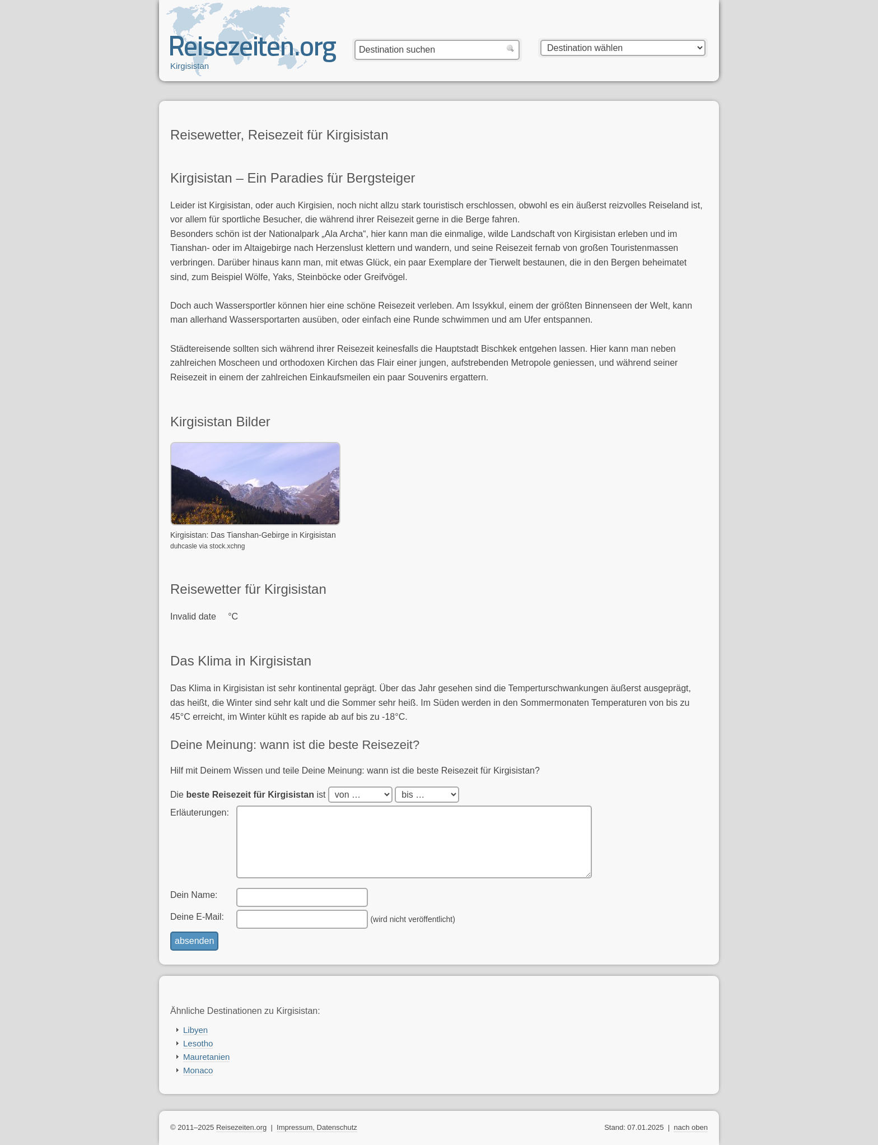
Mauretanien (206, 1057)
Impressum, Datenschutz (317, 1127)
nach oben (691, 1127)
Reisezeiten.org (241, 1127)
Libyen (195, 1030)
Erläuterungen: (199, 812)
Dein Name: (193, 895)
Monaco (198, 1070)
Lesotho (198, 1043)
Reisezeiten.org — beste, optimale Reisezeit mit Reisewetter (253, 51)
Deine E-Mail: (197, 916)
